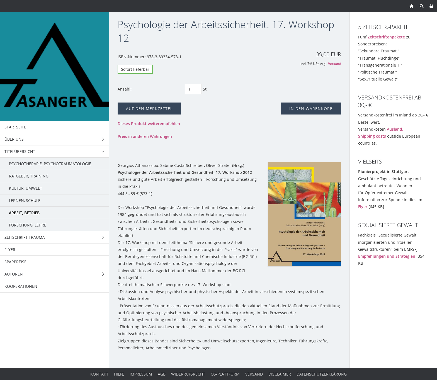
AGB (162, 374)
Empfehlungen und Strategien (386, 256)
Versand (334, 64)
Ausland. (395, 129)
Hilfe (119, 374)
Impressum (141, 374)
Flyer (362, 206)
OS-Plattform (225, 374)
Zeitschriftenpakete (386, 37)
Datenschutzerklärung (322, 374)
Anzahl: (125, 89)
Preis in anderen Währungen (145, 136)
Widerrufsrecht (188, 374)
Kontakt (99, 374)
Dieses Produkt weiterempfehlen (149, 123)
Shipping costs (372, 136)
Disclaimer (279, 374)
